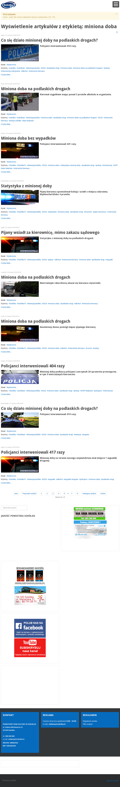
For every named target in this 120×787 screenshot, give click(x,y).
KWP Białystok (87, 391)
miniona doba (66, 68)
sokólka (13, 68)
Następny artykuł (89, 494)
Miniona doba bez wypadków (28, 138)
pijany (51, 260)
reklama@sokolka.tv (57, 724)
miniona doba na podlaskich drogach (88, 68)
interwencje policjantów (11, 71)
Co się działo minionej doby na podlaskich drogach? (49, 40)
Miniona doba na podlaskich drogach (35, 89)
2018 (44, 68)
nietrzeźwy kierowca (77, 348)
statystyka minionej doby (71, 165)
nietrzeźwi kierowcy (37, 71)
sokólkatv (21, 68)
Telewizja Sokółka (9, 780)
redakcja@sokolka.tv (16, 739)
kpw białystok (7, 168)
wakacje (78, 435)
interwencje (107, 165)
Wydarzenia (11, 65)
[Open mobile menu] (116, 4)
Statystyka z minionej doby (26, 186)
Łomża (89, 348)
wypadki (109, 260)
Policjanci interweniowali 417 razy (33, 452)
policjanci (98, 391)
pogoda (86, 435)
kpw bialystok (28, 121)
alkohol (25, 71)
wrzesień (88, 212)
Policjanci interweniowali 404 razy (33, 366)
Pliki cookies (88, 724)
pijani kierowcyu (100, 212)
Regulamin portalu (90, 721)
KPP (116, 165)
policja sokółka (15, 121)
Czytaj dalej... (6, 75)
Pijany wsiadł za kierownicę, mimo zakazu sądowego (50, 232)
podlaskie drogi (53, 68)
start (16, 494)
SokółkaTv (22, 165)
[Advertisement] (30, 684)
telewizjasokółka (34, 165)
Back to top (112, 780)
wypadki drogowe (71, 479)
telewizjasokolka (33, 68)
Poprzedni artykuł (29, 494)
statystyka (53, 212)
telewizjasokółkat (33, 435)
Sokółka (13, 165)
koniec (103, 494)
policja (107, 68)
